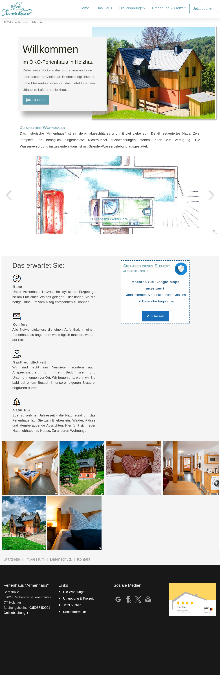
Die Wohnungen (74, 592)
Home (84, 8)
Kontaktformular (74, 612)
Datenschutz (61, 559)
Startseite (12, 559)
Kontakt (83, 559)
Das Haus (104, 8)
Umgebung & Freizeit (78, 598)
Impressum (35, 559)
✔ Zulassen (155, 316)
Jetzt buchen (72, 605)
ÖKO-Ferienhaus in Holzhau (21, 22)
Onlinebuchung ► (17, 613)
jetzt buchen (36, 100)
